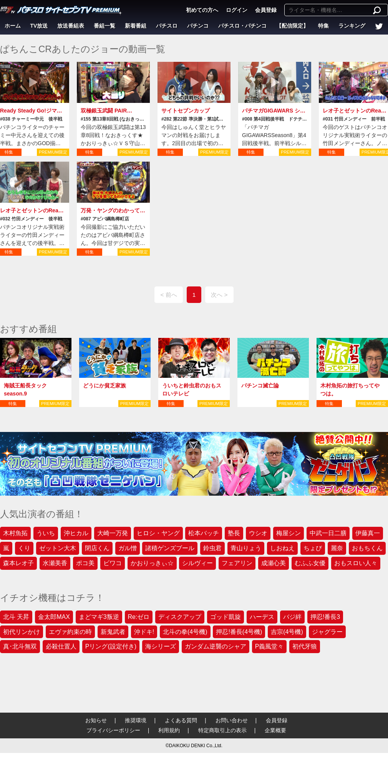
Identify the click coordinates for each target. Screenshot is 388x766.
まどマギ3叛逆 (99, 617)
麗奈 (337, 548)
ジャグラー (327, 632)
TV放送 (39, 26)
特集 (323, 26)
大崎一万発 (112, 533)
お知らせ (96, 720)
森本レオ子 (18, 563)
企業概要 (275, 730)
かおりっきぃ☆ (152, 563)
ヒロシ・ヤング (158, 533)
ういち (45, 533)
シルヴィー (197, 563)
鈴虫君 (212, 548)
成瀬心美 (273, 563)
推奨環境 (135, 720)
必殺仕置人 (61, 646)
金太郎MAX (54, 617)
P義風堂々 (269, 646)
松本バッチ (203, 533)
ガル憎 (127, 548)
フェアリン (237, 563)
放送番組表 (70, 26)
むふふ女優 (310, 563)
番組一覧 (104, 26)
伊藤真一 (367, 533)
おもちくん (367, 548)
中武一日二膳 (328, 533)
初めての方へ (202, 10)
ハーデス (262, 617)
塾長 (234, 533)
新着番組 (135, 26)
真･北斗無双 (20, 646)
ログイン (236, 10)
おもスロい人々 (355, 563)
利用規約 (169, 730)
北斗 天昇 (16, 617)
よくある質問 (181, 720)
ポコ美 (85, 563)
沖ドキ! (144, 632)
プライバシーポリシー (113, 730)
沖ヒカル (76, 533)
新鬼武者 (113, 632)
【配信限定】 (292, 26)
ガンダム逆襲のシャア (215, 646)
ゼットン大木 (57, 548)
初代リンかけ (21, 632)
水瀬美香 (55, 563)
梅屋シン (288, 533)
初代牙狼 (304, 646)
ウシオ (258, 533)
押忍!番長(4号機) (239, 632)
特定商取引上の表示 (222, 730)
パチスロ (166, 26)
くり (24, 548)
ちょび (312, 548)
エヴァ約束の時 (70, 632)
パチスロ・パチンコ (242, 26)
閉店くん (97, 548)
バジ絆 (292, 617)
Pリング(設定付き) (110, 646)
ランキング (351, 26)
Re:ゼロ (139, 617)
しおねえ (282, 548)
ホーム (13, 26)
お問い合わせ (232, 720)
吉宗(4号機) (287, 632)
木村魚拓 (15, 533)
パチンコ (198, 26)
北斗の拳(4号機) (185, 632)
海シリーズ (160, 646)
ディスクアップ (179, 617)
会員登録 (266, 10)
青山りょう (245, 548)
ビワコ (112, 563)
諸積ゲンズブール (169, 548)
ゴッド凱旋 (225, 617)
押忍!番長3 (325, 617)
